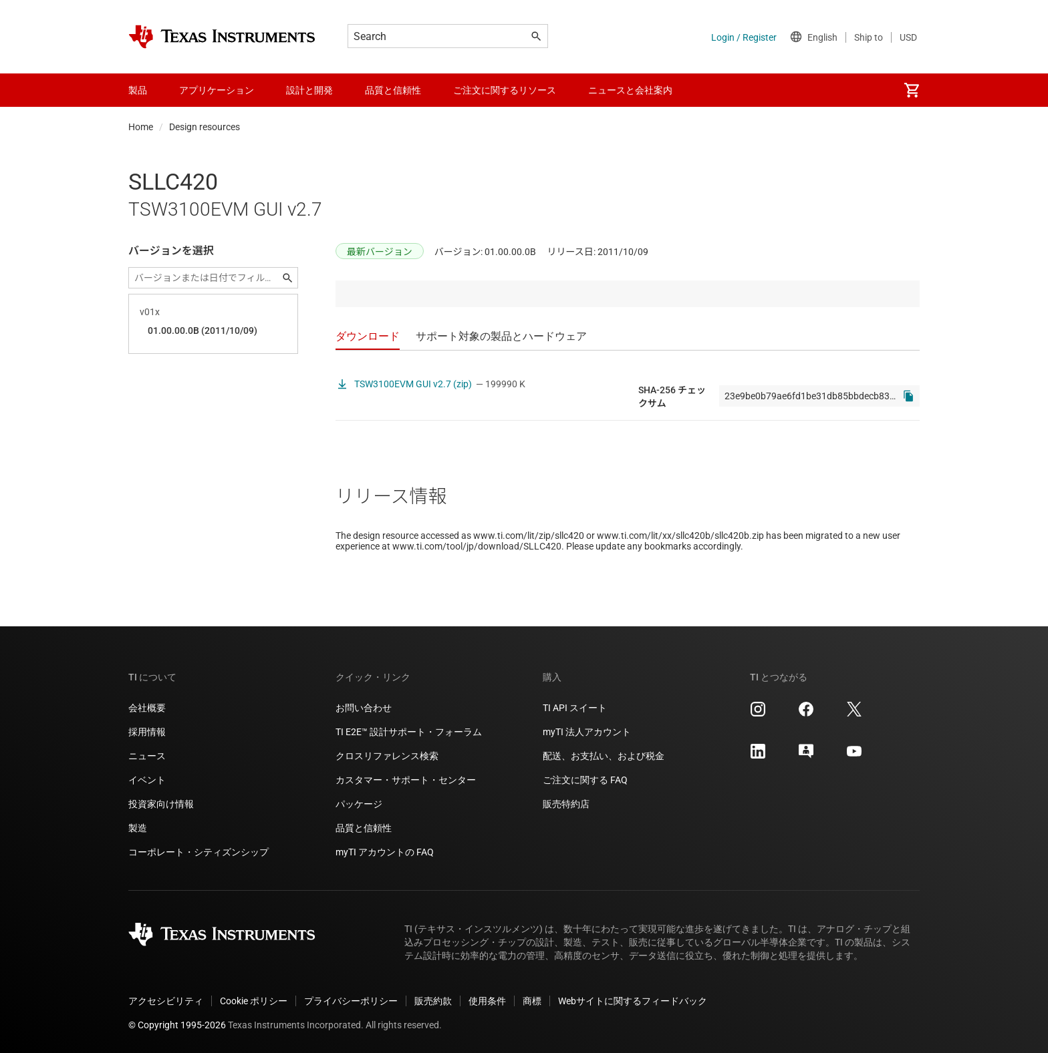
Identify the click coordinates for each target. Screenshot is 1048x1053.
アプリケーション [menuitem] (216, 90)
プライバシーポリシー (351, 1001)
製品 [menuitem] (137, 90)
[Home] (221, 37)
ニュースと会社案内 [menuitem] (630, 90)
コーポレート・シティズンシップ (198, 852)
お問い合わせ (364, 707)
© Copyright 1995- (177, 1025)
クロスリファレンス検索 (387, 756)
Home (140, 127)
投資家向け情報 (161, 804)
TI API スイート (575, 707)
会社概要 (147, 707)
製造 (137, 828)
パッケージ (359, 804)
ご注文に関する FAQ (585, 780)
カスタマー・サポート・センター (406, 780)
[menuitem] (912, 90)
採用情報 (147, 731)
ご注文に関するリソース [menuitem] (504, 90)
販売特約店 (566, 804)
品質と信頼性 (364, 828)
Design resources (204, 127)
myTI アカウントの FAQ (385, 852)
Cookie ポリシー (253, 1001)
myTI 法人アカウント (587, 731)
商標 (532, 1001)
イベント (147, 780)
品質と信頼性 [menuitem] (393, 90)
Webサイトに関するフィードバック (632, 1001)
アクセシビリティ (165, 1001)
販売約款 (433, 1001)
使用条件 (487, 1001)
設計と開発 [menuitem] (309, 90)
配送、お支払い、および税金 (603, 756)
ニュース (147, 756)
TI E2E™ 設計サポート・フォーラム (409, 731)
